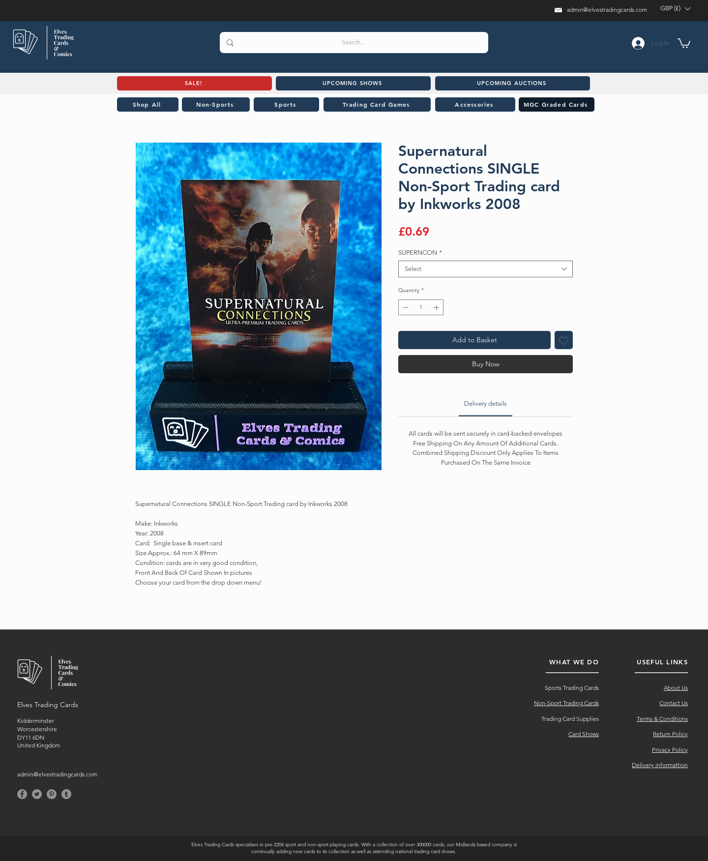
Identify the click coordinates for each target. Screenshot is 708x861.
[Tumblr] (66, 794)
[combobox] (485, 269)
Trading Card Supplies (570, 718)
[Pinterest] (52, 794)
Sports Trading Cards (572, 687)
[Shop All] (147, 104)
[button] (675, 8)
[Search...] (353, 42)
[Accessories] (475, 104)
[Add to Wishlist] (564, 340)
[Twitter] (37, 794)
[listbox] (675, 8)
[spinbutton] (421, 307)
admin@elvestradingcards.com (607, 9)
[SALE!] (194, 83)
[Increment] (437, 307)
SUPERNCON (420, 252)
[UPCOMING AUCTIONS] (512, 83)
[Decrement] (405, 307)
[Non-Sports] (216, 104)
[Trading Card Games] (377, 104)
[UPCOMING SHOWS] (353, 83)
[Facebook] (22, 794)
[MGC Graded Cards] (556, 104)
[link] (485, 403)
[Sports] (286, 104)
